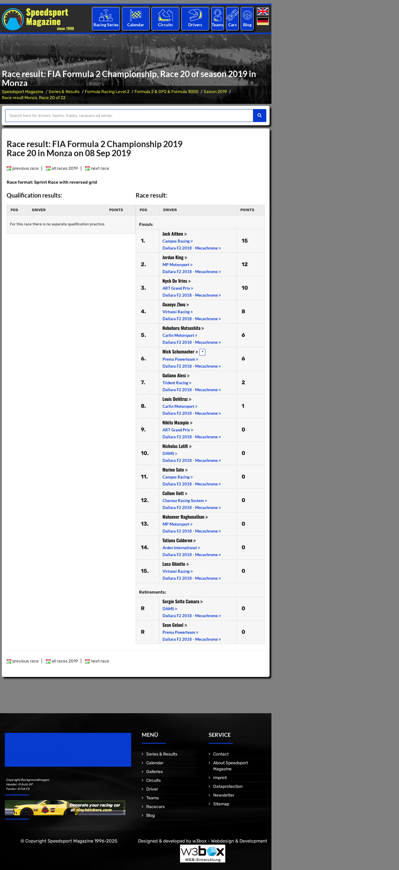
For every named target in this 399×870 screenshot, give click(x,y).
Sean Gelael (175, 624)
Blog (247, 24)
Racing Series (106, 24)
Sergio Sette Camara (183, 601)
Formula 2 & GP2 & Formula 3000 (166, 91)
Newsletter (223, 795)
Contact (221, 754)
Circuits (165, 24)
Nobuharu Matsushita (183, 327)
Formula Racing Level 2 (107, 91)
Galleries (154, 771)
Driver (152, 789)
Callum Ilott (175, 493)
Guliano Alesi (176, 375)
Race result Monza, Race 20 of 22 (33, 97)
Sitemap (221, 804)
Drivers (195, 24)
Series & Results (64, 91)
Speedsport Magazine (22, 91)
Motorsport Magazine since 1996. (39, 753)
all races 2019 (62, 168)
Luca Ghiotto (176, 563)
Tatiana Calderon (179, 540)
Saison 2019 (215, 91)
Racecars (155, 806)
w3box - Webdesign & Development (229, 841)
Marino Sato (175, 469)
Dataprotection (227, 786)
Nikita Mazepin (178, 422)
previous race (23, 168)
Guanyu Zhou (176, 304)
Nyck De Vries (177, 280)
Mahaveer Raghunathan (185, 516)
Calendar (135, 24)
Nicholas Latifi (177, 446)
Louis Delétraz (177, 398)
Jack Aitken (175, 233)
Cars (232, 24)
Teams (217, 24)
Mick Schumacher (180, 351)
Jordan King (175, 257)
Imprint (220, 777)
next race (97, 168)
